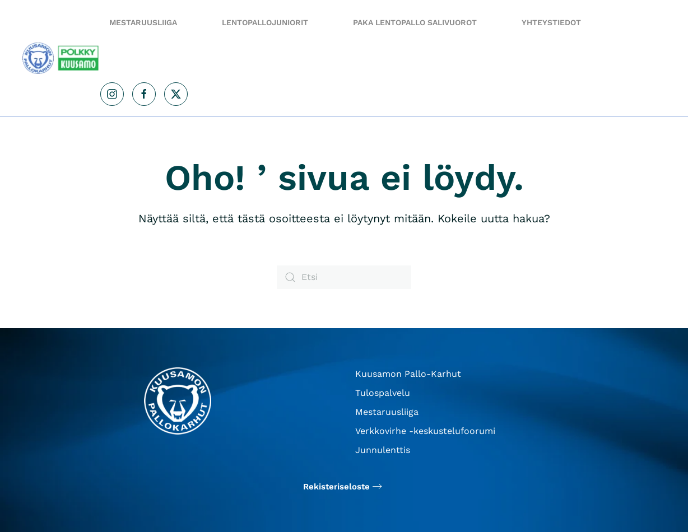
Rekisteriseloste (336, 487)
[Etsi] (344, 277)
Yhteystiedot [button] (551, 22)
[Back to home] (61, 58)
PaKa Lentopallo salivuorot (415, 22)
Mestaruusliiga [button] (143, 22)
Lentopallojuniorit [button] (265, 22)
